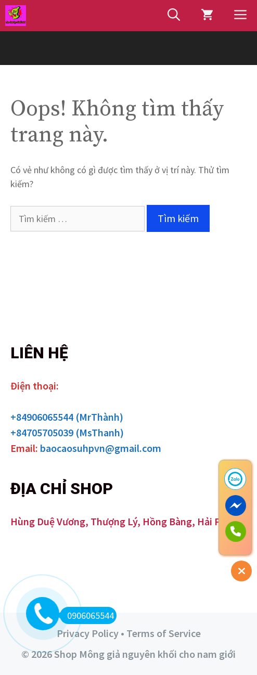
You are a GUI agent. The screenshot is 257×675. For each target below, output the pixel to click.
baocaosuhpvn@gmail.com (100, 448)
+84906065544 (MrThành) (66, 416)
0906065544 (87, 615)
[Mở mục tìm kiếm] (173, 15)
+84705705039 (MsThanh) (67, 432)
